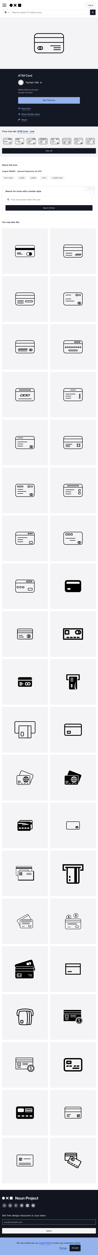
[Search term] (50, 12)
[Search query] (49, 199)
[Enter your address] (49, 1222)
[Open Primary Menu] (4, 5)
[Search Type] (6, 12)
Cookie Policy (45, 1243)
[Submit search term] (93, 12)
